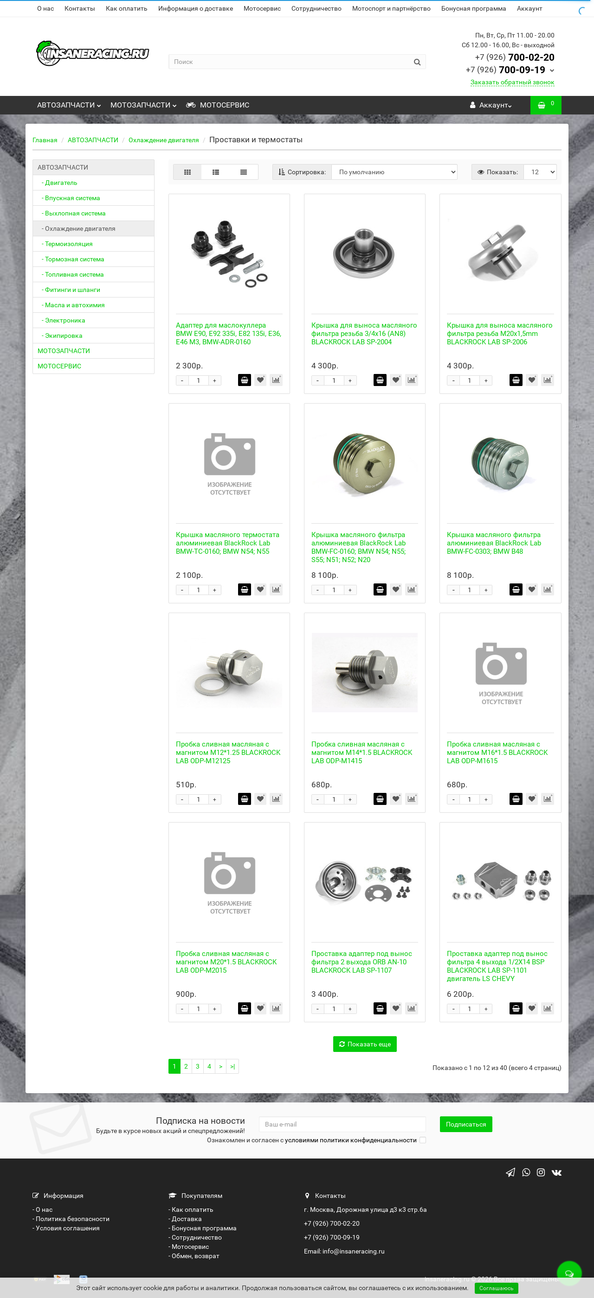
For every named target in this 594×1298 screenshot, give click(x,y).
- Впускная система (69, 198)
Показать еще (365, 1044)
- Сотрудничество (195, 1237)
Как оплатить (127, 8)
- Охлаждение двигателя (77, 228)
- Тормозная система (71, 259)
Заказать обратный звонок (513, 82)
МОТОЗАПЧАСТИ (143, 102)
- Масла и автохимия (71, 305)
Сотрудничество (316, 8)
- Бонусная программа (202, 1228)
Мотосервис (262, 8)
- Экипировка (60, 335)
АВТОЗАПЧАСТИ (69, 102)
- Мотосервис (188, 1246)
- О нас (42, 1209)
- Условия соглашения (66, 1228)
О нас (45, 8)
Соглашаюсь (496, 1288)
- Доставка (185, 1218)
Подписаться (466, 1124)
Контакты (80, 8)
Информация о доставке (195, 8)
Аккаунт (529, 8)
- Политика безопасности (71, 1218)
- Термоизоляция (65, 243)
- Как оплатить (190, 1209)
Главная (45, 140)
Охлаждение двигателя (164, 140)
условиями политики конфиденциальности (351, 1140)
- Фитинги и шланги (69, 289)
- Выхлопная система (72, 213)
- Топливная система (71, 274)
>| (232, 1066)
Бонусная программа (473, 8)
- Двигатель (57, 182)
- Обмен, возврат (194, 1256)
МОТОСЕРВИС (217, 105)
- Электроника (61, 320)
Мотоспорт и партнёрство (391, 8)
